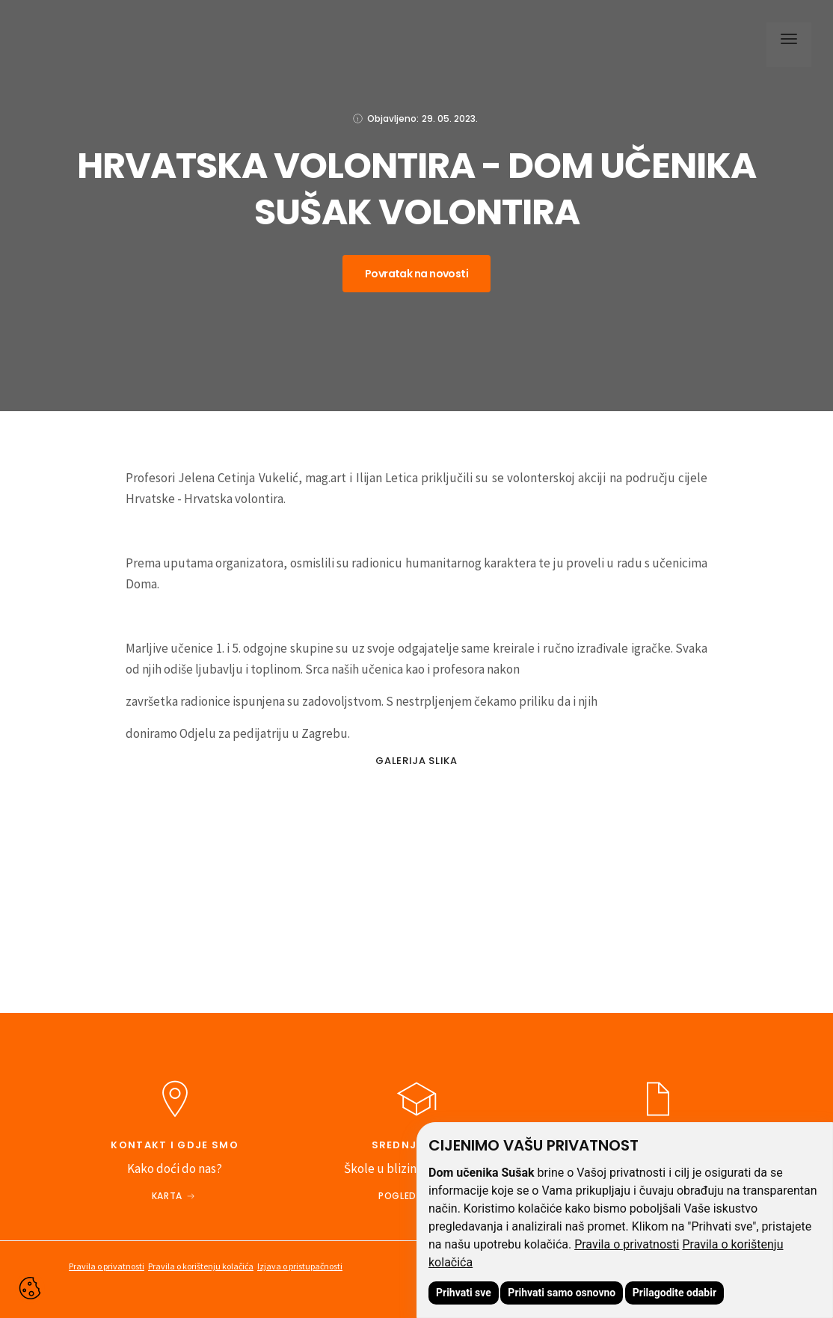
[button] (785, 41)
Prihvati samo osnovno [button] (561, 1293)
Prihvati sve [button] (463, 1293)
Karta (167, 1195)
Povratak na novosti (416, 273)
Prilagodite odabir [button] (674, 1293)
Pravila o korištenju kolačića (200, 1266)
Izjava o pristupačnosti (299, 1266)
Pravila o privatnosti (626, 1244)
